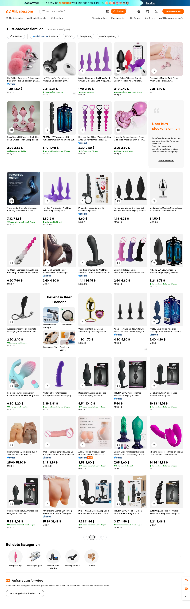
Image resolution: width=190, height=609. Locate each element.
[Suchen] (118, 11)
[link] (186, 581)
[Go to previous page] (86, 537)
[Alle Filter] (16, 36)
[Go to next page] (104, 537)
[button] (108, 11)
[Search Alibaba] (73, 11)
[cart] (148, 12)
